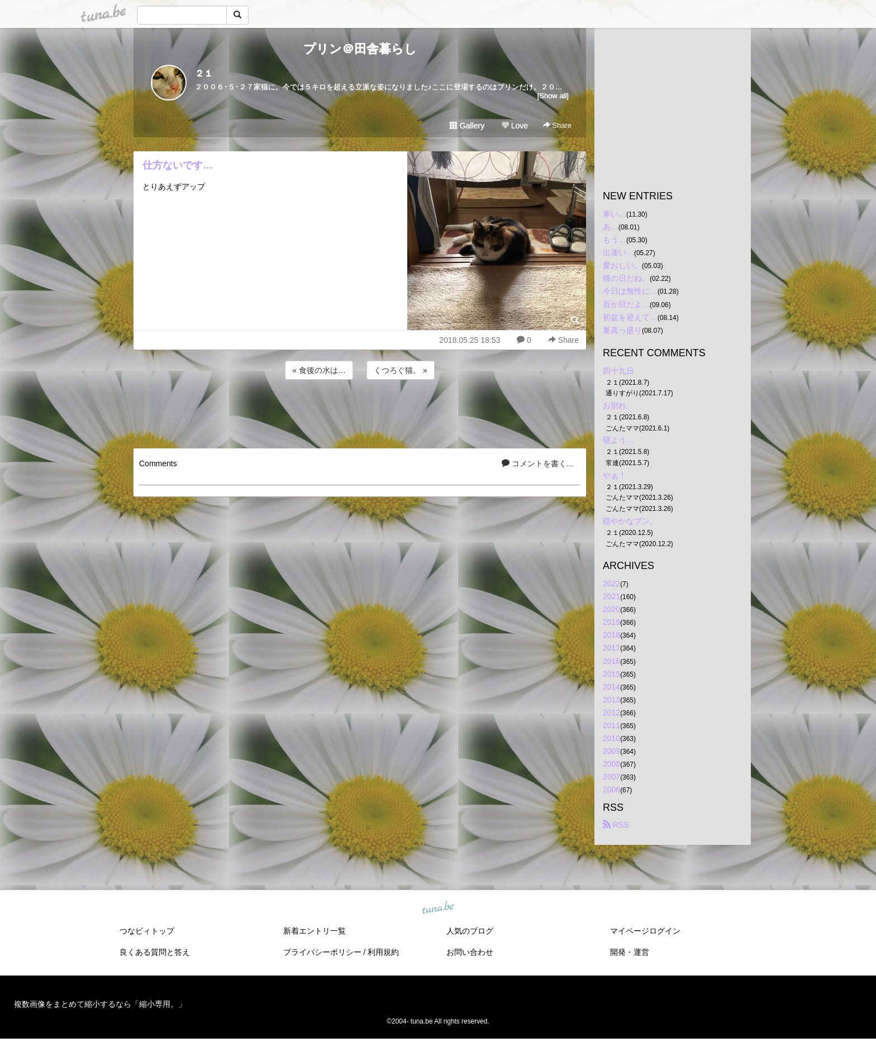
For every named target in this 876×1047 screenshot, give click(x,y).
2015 (611, 674)
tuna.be (437, 908)
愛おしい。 (622, 265)
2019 (611, 622)
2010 (611, 738)
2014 (611, 686)
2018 (611, 634)
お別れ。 (618, 405)
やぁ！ (614, 475)
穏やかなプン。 (630, 521)
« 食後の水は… (319, 370)
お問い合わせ (469, 952)
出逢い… (618, 252)
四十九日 (618, 370)
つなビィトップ (147, 930)
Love (514, 125)
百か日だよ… (626, 304)
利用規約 (383, 952)
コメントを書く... (537, 463)
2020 (611, 609)
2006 (611, 789)
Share (557, 125)
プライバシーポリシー (322, 952)
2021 (611, 596)
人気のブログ (469, 930)
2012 (611, 712)
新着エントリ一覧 (314, 930)
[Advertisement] (360, 412)
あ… (610, 226)
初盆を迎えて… (630, 317)
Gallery (467, 125)
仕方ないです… (177, 165)
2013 (611, 699)
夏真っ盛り (622, 330)
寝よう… (618, 440)
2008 (611, 763)
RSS (616, 824)
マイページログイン (645, 930)
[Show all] (553, 96)
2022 (611, 583)
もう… (614, 239)
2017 (611, 647)
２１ (204, 73)
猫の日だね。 (626, 278)
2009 (611, 751)
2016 (611, 661)
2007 (611, 776)
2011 (611, 725)
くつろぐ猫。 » (400, 370)
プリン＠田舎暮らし (360, 49)
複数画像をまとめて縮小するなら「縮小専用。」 (100, 1004)
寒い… (614, 213)
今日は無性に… (630, 290)
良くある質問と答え (155, 952)
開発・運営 (629, 952)
